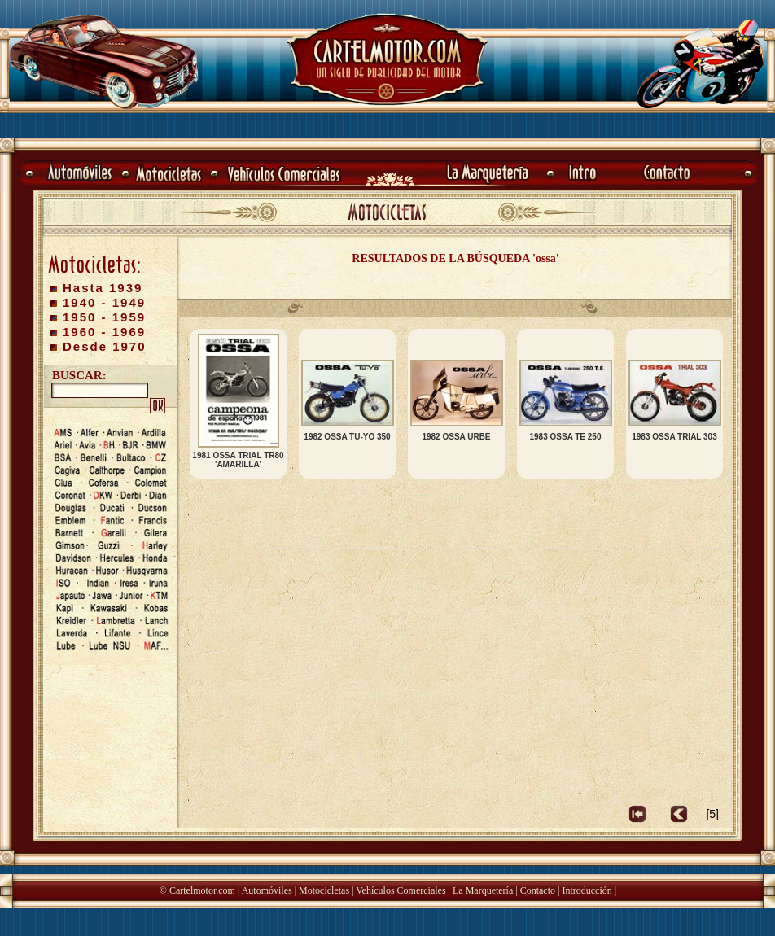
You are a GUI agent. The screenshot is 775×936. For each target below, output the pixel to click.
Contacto (537, 890)
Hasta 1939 (102, 288)
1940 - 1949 (104, 302)
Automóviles (267, 890)
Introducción (586, 890)
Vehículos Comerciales (400, 890)
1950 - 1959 (104, 317)
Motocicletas (324, 890)
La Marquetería (483, 890)
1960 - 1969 (104, 332)
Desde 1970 (105, 346)
